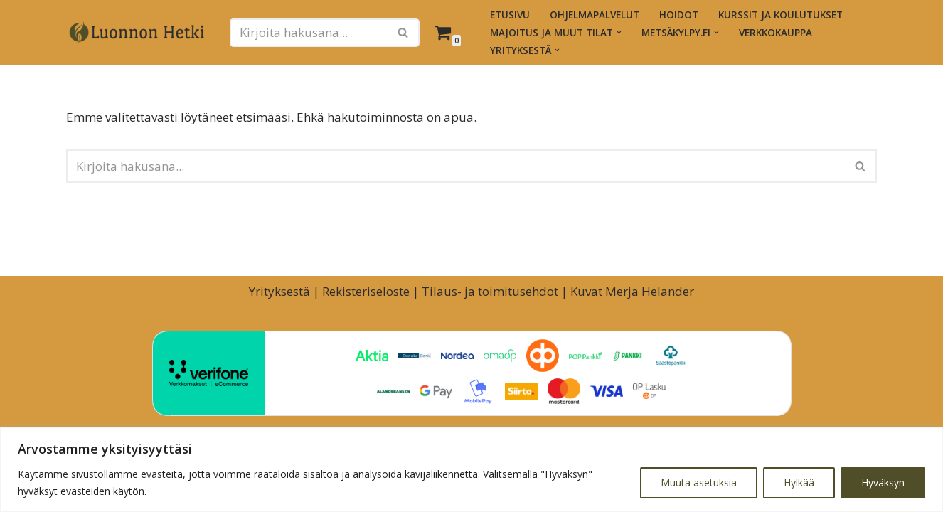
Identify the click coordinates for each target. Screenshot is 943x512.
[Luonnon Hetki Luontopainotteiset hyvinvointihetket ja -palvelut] (137, 32)
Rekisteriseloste (366, 291)
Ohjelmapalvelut (594, 14)
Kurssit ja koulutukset (780, 14)
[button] (619, 32)
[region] (471, 469)
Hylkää (799, 482)
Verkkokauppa (775, 32)
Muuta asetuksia (699, 482)
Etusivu (510, 14)
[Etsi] (309, 32)
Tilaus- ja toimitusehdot (490, 291)
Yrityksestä (279, 291)
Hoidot (678, 14)
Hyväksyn (883, 482)
